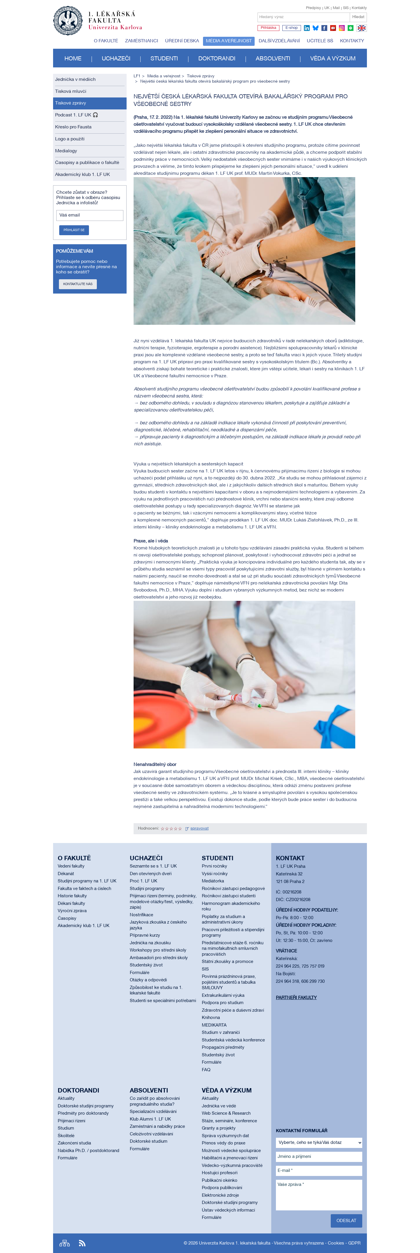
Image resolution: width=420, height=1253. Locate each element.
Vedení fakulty (71, 866)
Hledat (358, 17)
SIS (346, 8)
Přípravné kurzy (145, 935)
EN (360, 31)
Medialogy (66, 151)
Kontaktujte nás (77, 284)
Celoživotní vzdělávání (151, 1134)
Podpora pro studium (223, 1003)
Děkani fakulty (71, 904)
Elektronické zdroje (220, 1195)
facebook (324, 28)
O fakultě (106, 41)
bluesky (315, 28)
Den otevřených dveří (151, 874)
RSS (82, 1243)
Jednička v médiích (75, 80)
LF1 (137, 76)
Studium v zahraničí (221, 1033)
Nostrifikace (141, 915)
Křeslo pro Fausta (73, 127)
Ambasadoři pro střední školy (159, 958)
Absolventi (273, 59)
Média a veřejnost (229, 41)
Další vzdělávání (279, 41)
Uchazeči (116, 59)
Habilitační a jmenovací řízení (230, 1158)
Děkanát (66, 874)
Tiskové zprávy (70, 103)
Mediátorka (213, 881)
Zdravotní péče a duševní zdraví (233, 1010)
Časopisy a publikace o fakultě (87, 163)
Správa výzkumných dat (225, 1136)
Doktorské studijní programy (86, 1106)
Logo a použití (70, 139)
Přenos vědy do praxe (223, 1143)
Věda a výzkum (333, 59)
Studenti (164, 59)
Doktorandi (216, 59)
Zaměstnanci (141, 41)
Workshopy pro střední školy (158, 950)
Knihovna (211, 1018)
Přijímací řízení (71, 1121)
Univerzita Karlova (120, 30)
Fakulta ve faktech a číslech (84, 889)
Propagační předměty (223, 1048)
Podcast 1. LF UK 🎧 (76, 115)
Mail (336, 8)
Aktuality (66, 1099)
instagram (342, 28)
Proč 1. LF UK (143, 881)
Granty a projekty (219, 1128)
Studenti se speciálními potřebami (163, 1001)
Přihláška (268, 28)
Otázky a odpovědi (148, 980)
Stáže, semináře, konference (229, 1121)
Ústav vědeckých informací (228, 1210)
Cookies (336, 1243)
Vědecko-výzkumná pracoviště (232, 1166)
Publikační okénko (219, 1181)
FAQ (206, 1070)
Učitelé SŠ (320, 41)
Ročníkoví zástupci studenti (229, 896)
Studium (66, 1128)
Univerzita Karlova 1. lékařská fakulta (234, 1243)
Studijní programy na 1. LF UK (87, 881)
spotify (351, 28)
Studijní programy (147, 889)
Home (72, 59)
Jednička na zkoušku (150, 943)
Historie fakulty (72, 896)
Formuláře (139, 973)
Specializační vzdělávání (153, 1112)
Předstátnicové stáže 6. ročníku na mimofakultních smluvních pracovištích (232, 949)
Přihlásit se (74, 230)
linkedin (307, 28)
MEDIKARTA (214, 1025)
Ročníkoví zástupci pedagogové (233, 889)
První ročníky (214, 866)
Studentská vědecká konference (233, 1040)
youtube (333, 28)
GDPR (354, 1243)
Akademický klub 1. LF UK (82, 175)
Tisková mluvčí (70, 92)
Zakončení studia (74, 1143)
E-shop (292, 28)
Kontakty (359, 8)
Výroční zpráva (72, 911)
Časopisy (67, 919)
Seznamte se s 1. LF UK (153, 866)
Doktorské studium (148, 1141)
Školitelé (66, 1136)
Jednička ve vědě (219, 1106)
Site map (65, 1243)
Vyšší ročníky (215, 874)
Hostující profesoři (219, 1173)
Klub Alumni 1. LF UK (150, 1119)
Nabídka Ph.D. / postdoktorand (88, 1151)
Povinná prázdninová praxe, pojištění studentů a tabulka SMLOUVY (229, 982)
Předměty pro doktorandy (83, 1113)
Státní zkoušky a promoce (227, 962)
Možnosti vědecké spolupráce (231, 1151)
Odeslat (346, 1221)
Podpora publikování (222, 1188)
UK (327, 8)
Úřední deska (182, 41)
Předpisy (313, 8)
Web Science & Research (226, 1113)
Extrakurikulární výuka (223, 996)
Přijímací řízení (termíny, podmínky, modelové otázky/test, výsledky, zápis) (163, 902)
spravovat (199, 828)
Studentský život (146, 965)
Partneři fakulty (296, 998)
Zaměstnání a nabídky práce (157, 1127)
